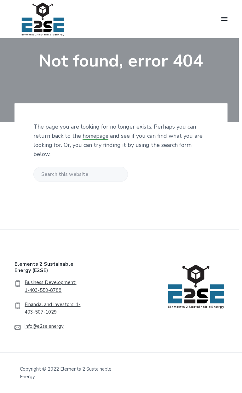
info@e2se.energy (44, 326)
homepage (96, 136)
